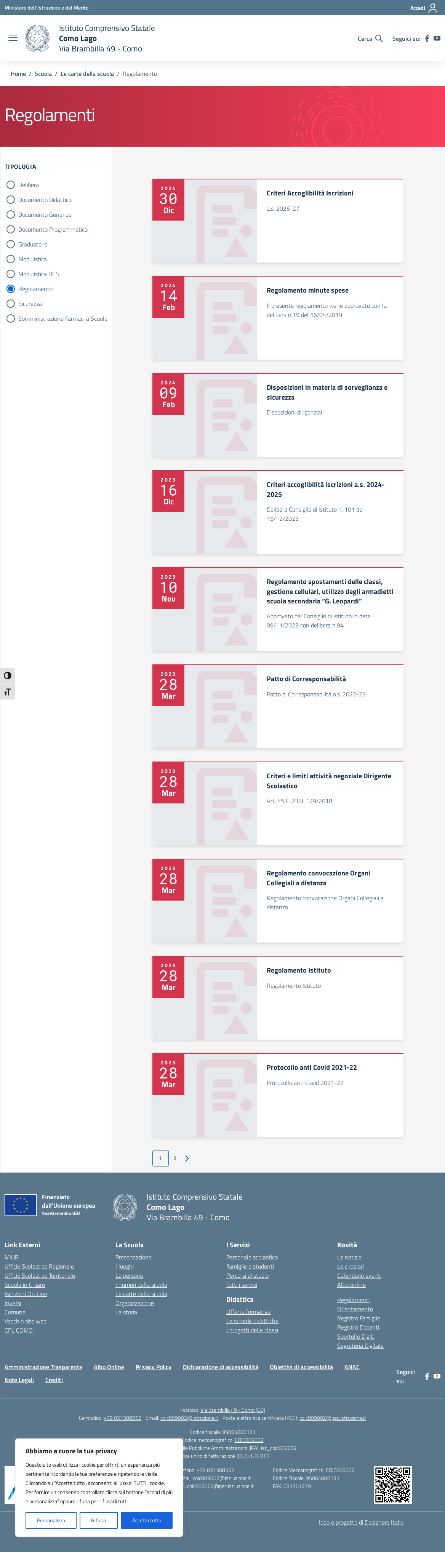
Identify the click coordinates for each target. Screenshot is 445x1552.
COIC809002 (249, 1440)
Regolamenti (353, 1299)
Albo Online (109, 1366)
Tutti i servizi (241, 1284)
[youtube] (437, 38)
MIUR (12, 1257)
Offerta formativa (248, 1311)
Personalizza (51, 1520)
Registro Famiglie (358, 1318)
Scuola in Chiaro (25, 1284)
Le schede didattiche (252, 1320)
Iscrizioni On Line (26, 1293)
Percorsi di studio (247, 1275)
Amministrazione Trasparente (43, 1366)
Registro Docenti (358, 1327)
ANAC (352, 1366)
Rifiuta (98, 1520)
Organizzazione (134, 1302)
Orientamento (355, 1309)
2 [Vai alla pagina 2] (174, 1158)
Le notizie (349, 1257)
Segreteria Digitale (360, 1345)
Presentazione (133, 1257)
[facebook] (427, 38)
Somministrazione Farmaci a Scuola (62, 318)
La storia (126, 1312)
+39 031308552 (122, 1418)
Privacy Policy (153, 1366)
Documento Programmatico (53, 229)
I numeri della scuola (141, 1284)
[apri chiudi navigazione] (13, 38)
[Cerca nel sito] (370, 38)
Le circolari (350, 1266)
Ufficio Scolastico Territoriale (40, 1275)
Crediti (54, 1379)
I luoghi (124, 1266)
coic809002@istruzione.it (189, 1418)
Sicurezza (30, 303)
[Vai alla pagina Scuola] (43, 73)
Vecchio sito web (25, 1321)
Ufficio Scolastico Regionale (39, 1266)
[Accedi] (424, 8)
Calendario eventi (359, 1275)
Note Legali (19, 1379)
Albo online (351, 1284)
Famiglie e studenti (250, 1266)
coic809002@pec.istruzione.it (332, 1418)
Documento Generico (44, 214)
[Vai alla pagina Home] (18, 73)
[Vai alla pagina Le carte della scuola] (87, 73)
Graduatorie (33, 244)
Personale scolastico (252, 1257)
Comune (15, 1312)
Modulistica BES (38, 273)
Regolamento (35, 288)
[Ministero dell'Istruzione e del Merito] (46, 7)
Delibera (28, 184)
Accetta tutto (146, 1520)
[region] (99, 1487)
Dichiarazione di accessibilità (220, 1366)
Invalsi (13, 1302)
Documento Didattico (45, 199)
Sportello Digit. (355, 1336)
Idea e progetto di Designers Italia (361, 1522)
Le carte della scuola (141, 1293)
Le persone (129, 1275)
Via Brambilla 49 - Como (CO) (232, 1410)
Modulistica (32, 259)
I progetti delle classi (252, 1329)
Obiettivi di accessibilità (301, 1366)
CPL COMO (19, 1330)
